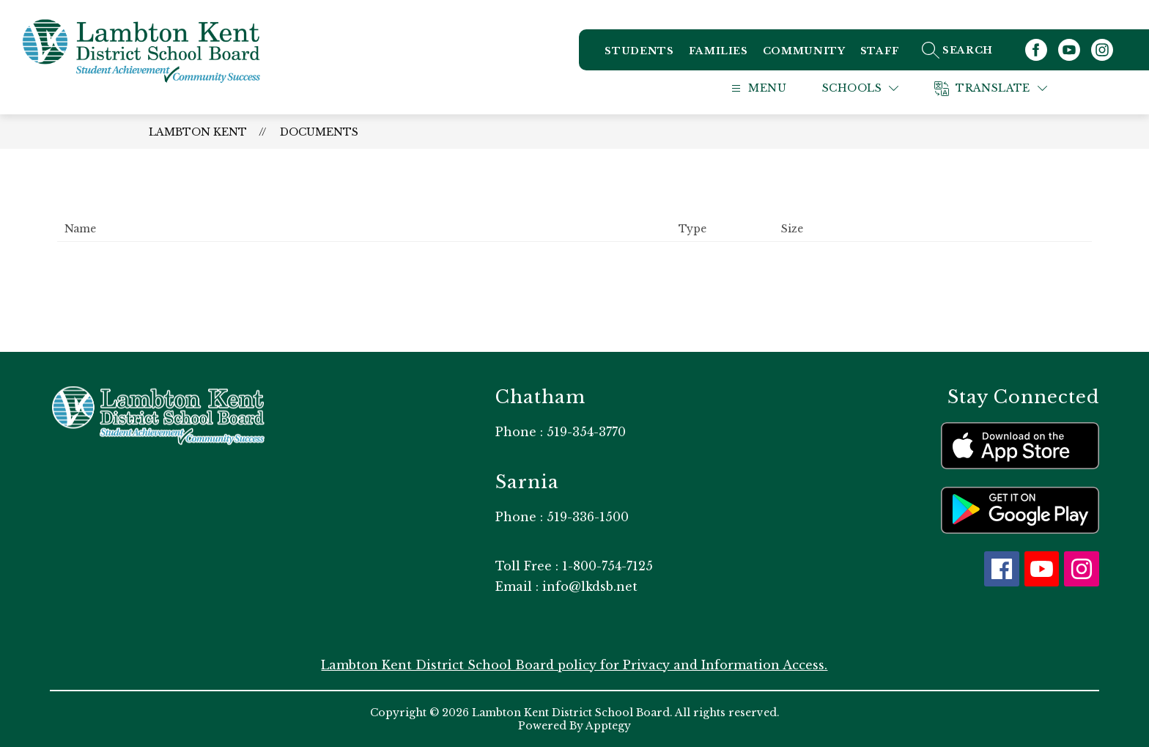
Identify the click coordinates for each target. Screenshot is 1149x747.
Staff (880, 51)
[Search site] (973, 50)
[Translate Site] (1008, 88)
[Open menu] (773, 88)
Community (804, 51)
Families (718, 51)
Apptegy (608, 725)
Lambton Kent (198, 132)
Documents (319, 132)
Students (639, 51)
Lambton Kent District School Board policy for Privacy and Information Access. (574, 665)
